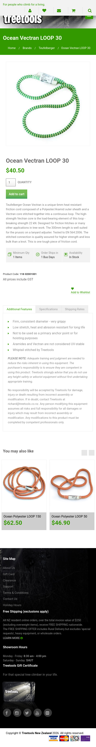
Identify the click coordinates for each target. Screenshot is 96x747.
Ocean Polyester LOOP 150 (22, 516)
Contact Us (10, 599)
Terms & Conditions (16, 593)
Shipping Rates (75, 309)
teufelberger (47, 48)
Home (12, 48)
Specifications (48, 309)
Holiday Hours (12, 605)
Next (91, 453)
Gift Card (8, 574)
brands (27, 48)
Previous (84, 453)
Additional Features (19, 309)
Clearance (9, 580)
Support (8, 586)
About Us (9, 568)
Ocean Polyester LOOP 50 (69, 516)
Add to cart (16, 194)
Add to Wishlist (80, 292)
